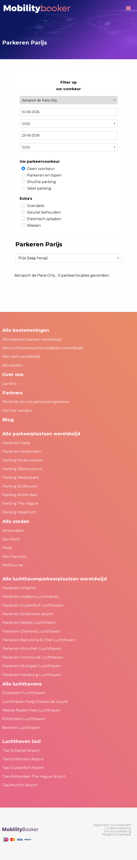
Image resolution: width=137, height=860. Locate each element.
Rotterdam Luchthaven (24, 719)
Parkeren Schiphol (19, 588)
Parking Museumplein (22, 460)
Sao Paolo (11, 539)
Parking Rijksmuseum (22, 469)
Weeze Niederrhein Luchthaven (31, 710)
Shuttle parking (41, 182)
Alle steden (12, 365)
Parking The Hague (20, 503)
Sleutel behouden (44, 212)
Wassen (34, 225)
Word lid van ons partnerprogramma (35, 402)
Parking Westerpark (20, 477)
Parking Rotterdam (20, 495)
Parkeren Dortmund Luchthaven (32, 657)
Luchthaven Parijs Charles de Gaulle (35, 702)
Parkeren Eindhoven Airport (28, 614)
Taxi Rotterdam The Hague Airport (34, 776)
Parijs (7, 548)
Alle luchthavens (22, 684)
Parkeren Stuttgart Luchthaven (31, 666)
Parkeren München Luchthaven (31, 648)
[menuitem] (112, 825)
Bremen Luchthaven (21, 728)
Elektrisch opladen (44, 219)
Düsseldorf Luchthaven (23, 693)
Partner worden (17, 410)
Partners (12, 393)
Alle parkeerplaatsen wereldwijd (31, 339)
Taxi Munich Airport (20, 785)
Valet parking (39, 188)
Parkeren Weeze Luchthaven (29, 622)
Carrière (9, 384)
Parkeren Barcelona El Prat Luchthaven (38, 640)
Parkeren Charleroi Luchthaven (31, 631)
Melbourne (12, 565)
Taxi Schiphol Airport (21, 750)
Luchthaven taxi (21, 741)
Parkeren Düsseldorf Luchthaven (32, 605)
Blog (8, 419)
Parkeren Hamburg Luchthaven (31, 675)
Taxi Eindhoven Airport (23, 759)
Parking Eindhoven (19, 486)
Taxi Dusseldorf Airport (23, 768)
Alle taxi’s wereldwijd (21, 356)
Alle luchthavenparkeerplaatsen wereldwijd (42, 348)
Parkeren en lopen (44, 175)
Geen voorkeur (41, 169)
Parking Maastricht (19, 512)
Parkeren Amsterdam (22, 451)
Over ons (13, 374)
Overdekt (36, 206)
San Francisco (14, 556)
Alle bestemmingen (25, 330)
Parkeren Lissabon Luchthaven (30, 596)
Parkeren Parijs (16, 443)
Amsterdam (13, 530)
